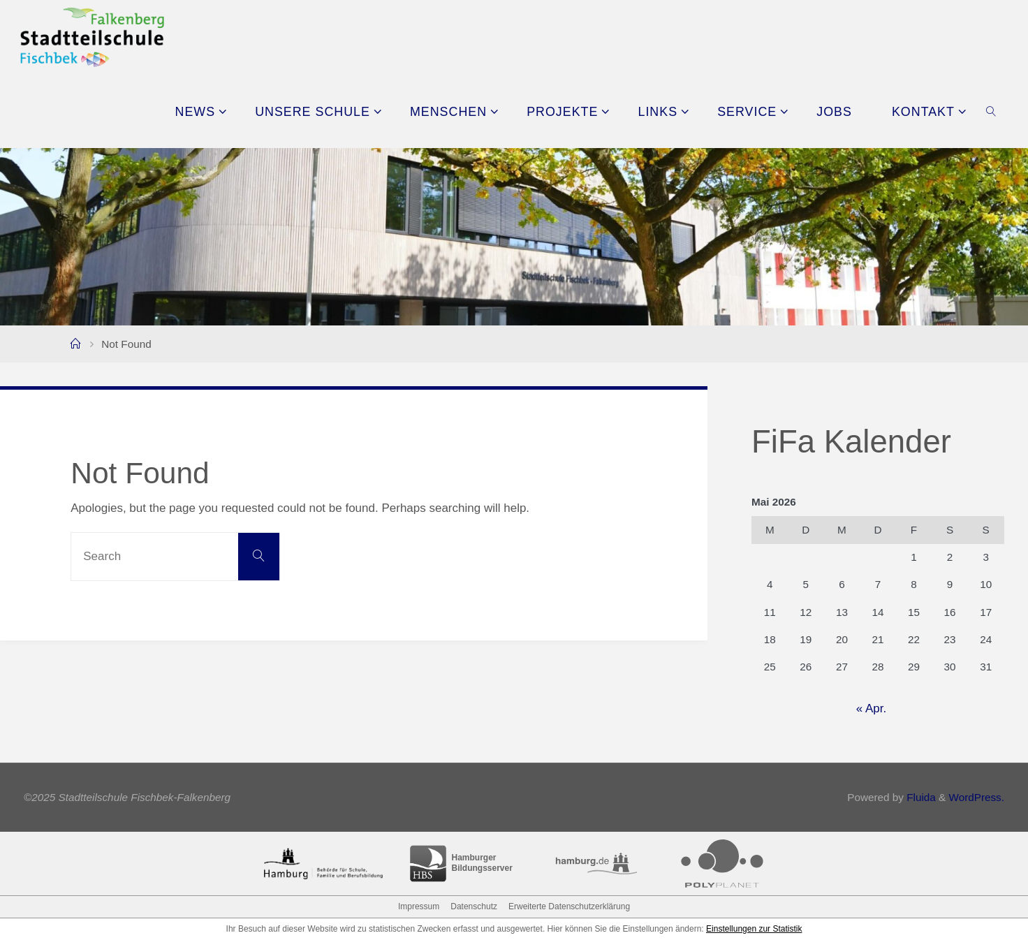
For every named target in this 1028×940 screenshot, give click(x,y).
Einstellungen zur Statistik (754, 929)
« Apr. (871, 708)
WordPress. (976, 797)
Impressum (418, 906)
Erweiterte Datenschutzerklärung (569, 906)
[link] (990, 111)
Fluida (920, 797)
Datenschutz (473, 906)
